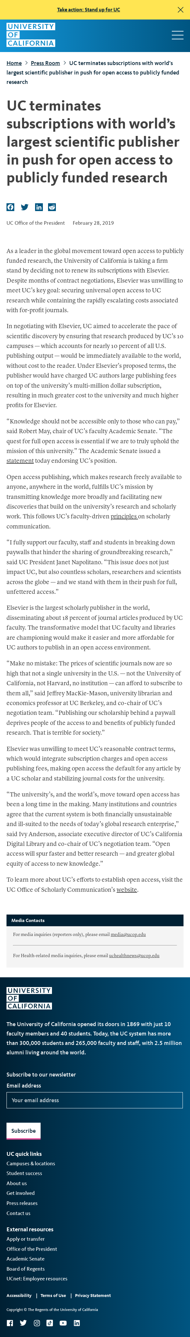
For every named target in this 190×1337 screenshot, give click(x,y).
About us (16, 1183)
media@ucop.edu (128, 934)
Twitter (23, 1323)
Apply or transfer (25, 1239)
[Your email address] (94, 1100)
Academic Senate (25, 1259)
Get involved (20, 1193)
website (127, 890)
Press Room (45, 63)
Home (14, 63)
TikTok (49, 1323)
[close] (181, 10)
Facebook (9, 1323)
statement (20, 461)
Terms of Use (53, 1295)
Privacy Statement (93, 1295)
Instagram (36, 1323)
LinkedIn (76, 1323)
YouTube (63, 1323)
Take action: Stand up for (88, 10)
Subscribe (23, 1130)
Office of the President (31, 1249)
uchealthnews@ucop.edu (134, 956)
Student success (24, 1173)
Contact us (18, 1213)
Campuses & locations (30, 1163)
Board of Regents (25, 1269)
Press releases (22, 1203)
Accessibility (19, 1295)
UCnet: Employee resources (37, 1279)
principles (124, 517)
